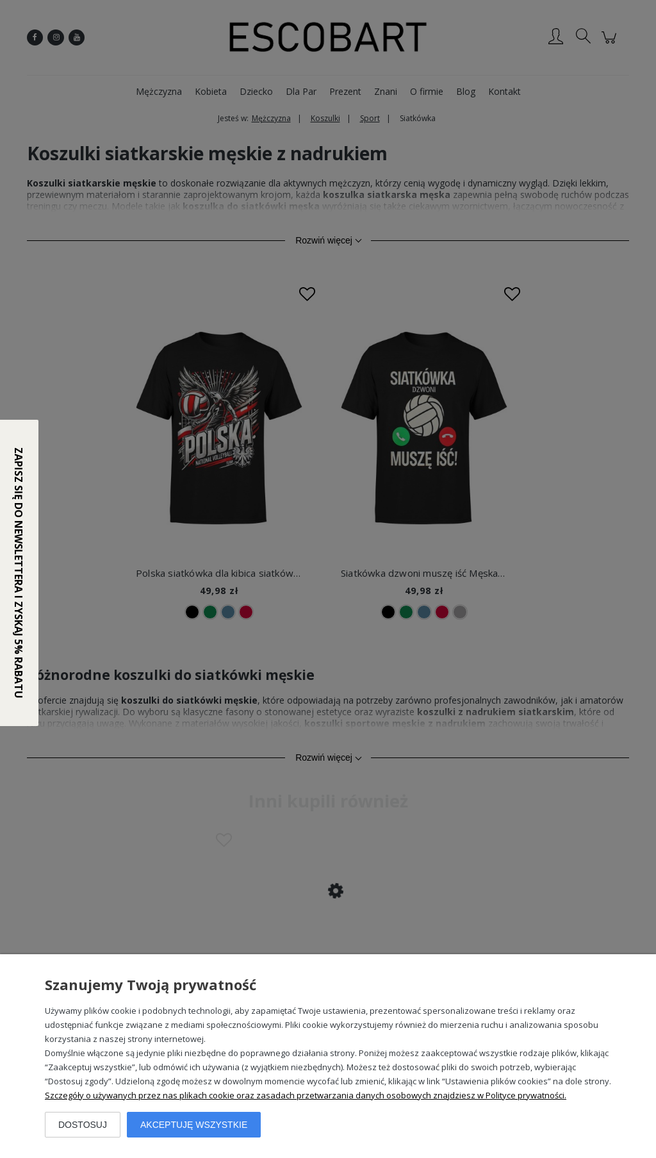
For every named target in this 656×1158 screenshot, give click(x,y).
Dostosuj (82, 1125)
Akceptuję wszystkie (193, 1125)
